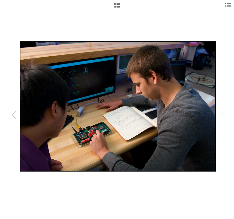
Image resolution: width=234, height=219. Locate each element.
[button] (117, 7)
